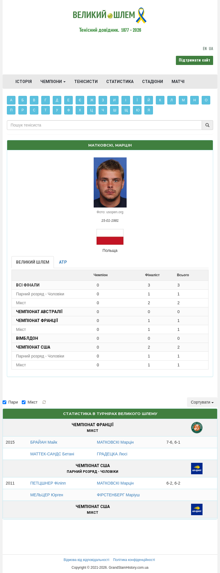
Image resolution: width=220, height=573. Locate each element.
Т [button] (45, 110)
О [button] (206, 100)
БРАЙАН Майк (43, 442)
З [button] (103, 100)
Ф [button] (68, 110)
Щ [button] (126, 110)
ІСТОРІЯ (23, 81)
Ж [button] (91, 100)
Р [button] (22, 110)
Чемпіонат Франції (37, 320)
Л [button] (171, 100)
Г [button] (46, 100)
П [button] (11, 110)
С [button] (34, 110)
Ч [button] (103, 110)
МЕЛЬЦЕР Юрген (46, 495)
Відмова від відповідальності (86, 560)
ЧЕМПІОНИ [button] (53, 81)
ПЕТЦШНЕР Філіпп (48, 483)
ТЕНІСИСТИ (86, 81)
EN (205, 48)
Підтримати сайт (194, 60)
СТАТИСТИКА (119, 81)
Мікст (29, 402)
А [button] (11, 100)
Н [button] (194, 100)
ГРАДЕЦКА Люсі (112, 454)
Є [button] (80, 100)
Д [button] (57, 100)
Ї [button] (137, 100)
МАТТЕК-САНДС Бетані (52, 454)
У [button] (57, 110)
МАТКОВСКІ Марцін (115, 442)
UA (211, 48)
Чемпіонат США (33, 347)
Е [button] (68, 100)
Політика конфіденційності (134, 560)
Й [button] (149, 100)
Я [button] (149, 110)
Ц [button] (91, 110)
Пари (10, 402)
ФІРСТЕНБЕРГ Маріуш (118, 495)
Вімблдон (27, 338)
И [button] (114, 100)
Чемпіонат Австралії (39, 311)
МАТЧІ (178, 81)
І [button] (125, 100)
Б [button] (22, 100)
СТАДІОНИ (152, 81)
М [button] (183, 100)
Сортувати (202, 402)
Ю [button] (138, 110)
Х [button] (80, 110)
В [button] (34, 100)
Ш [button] (114, 110)
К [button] (160, 100)
